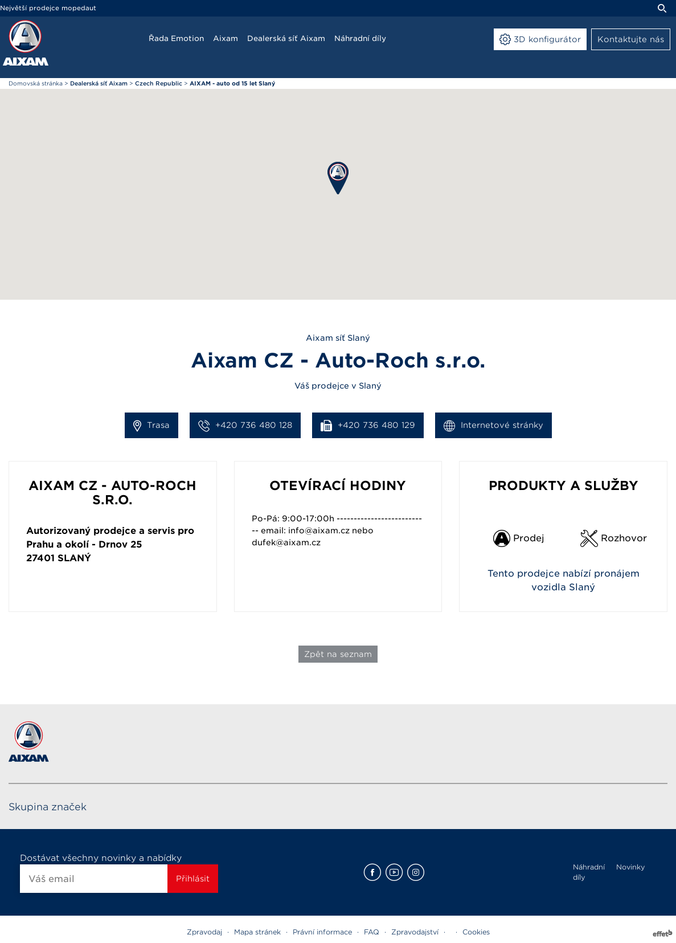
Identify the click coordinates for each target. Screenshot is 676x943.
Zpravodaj (204, 932)
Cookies (476, 932)
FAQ (371, 932)
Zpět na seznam (338, 654)
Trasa (151, 425)
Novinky (630, 867)
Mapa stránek (257, 932)
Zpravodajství (415, 932)
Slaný (74, 558)
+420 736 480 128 (245, 425)
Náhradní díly (589, 872)
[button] (338, 178)
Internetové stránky (493, 425)
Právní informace (322, 932)
